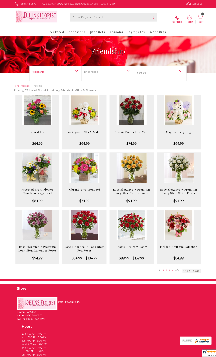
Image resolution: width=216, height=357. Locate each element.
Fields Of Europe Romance (178, 244)
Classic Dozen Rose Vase (131, 129)
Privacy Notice (154, 353)
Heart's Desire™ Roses (131, 244)
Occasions (25, 83)
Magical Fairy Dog (178, 129)
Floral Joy (37, 129)
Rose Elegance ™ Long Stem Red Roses (84, 245)
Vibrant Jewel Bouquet (84, 186)
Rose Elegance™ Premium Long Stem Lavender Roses (37, 245)
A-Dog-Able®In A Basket (84, 129)
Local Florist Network (175, 353)
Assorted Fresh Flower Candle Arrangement (37, 188)
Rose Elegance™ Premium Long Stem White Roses (178, 188)
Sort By (141, 69)
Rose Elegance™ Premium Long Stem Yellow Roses (131, 188)
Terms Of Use (136, 353)
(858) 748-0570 (28, 3)
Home (16, 83)
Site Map (194, 353)
